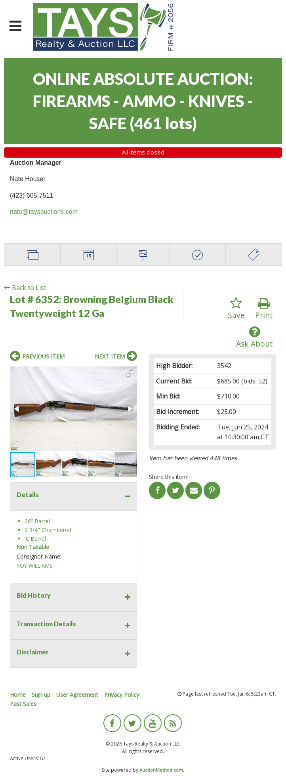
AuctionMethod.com (161, 770)
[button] (130, 373)
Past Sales (23, 703)
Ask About (254, 337)
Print (264, 308)
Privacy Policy (121, 694)
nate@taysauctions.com (44, 211)
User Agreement (77, 694)
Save (236, 308)
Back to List (25, 287)
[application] (284, 776)
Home (18, 694)
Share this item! (169, 477)
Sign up (41, 694)
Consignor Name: (39, 556)
